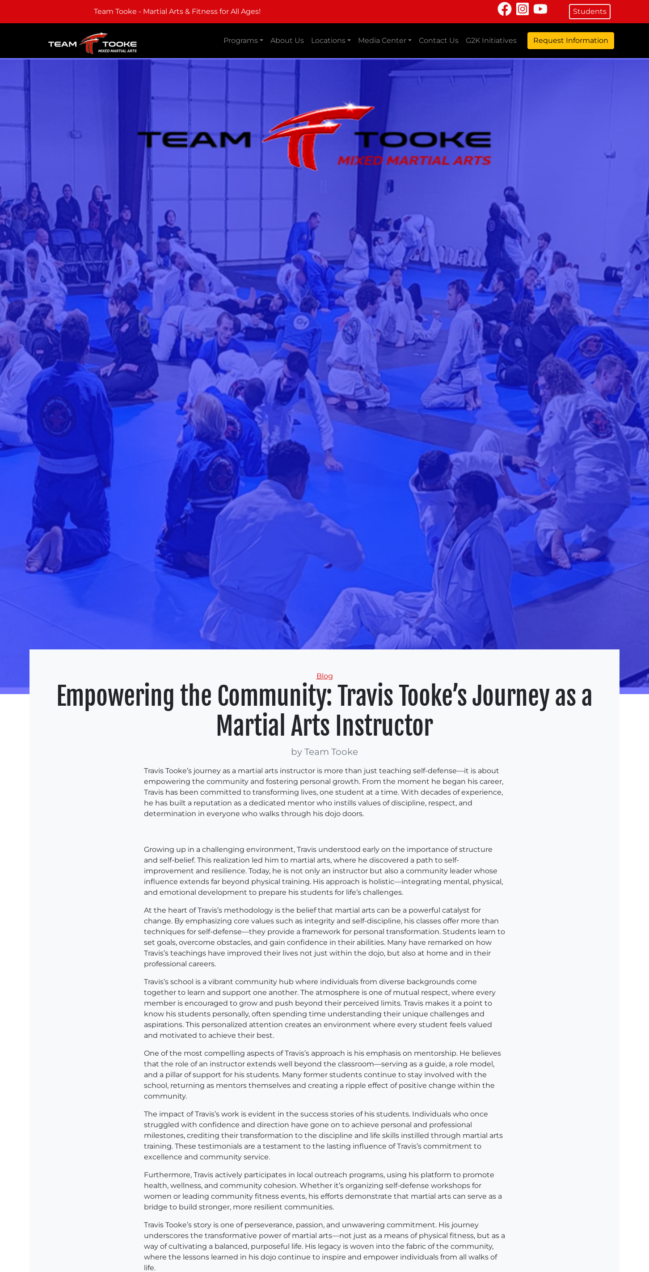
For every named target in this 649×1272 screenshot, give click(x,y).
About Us (287, 40)
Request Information (570, 40)
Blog (324, 676)
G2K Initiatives (491, 40)
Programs (240, 40)
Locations (328, 40)
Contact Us (439, 40)
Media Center (382, 40)
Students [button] (590, 11)
